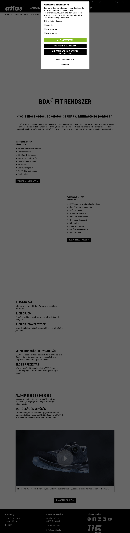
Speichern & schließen (65, 45)
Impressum (65, 62)
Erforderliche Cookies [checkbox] (54, 21)
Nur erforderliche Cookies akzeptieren (65, 51)
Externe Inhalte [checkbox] (51, 33)
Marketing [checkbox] (49, 25)
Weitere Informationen (65, 57)
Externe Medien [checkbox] (51, 29)
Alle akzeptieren (65, 40)
